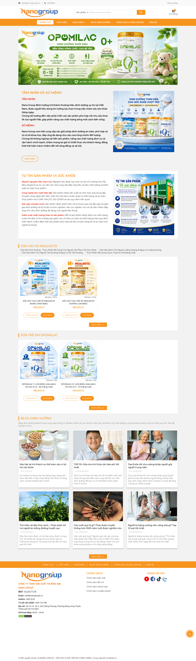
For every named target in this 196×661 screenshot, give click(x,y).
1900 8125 (30, 599)
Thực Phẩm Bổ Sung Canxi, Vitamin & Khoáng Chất (110, 252)
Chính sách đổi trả (95, 582)
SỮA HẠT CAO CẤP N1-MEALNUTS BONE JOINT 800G (39, 302)
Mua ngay (47, 315)
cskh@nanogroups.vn (31, 3)
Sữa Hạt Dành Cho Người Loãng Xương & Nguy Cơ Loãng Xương (130, 250)
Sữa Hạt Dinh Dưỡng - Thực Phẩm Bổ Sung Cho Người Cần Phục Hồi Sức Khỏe (58, 250)
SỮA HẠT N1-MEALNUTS (39, 246)
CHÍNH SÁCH (94, 573)
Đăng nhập (172, 3)
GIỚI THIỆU (61, 22)
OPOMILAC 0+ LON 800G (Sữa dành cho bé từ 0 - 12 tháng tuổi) (78, 385)
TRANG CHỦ (45, 22)
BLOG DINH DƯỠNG (101, 22)
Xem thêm (30, 159)
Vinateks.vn (111, 658)
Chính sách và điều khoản (98, 591)
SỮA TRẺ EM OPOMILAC (39, 335)
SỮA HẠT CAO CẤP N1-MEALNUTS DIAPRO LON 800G (78, 302)
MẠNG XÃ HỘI (156, 573)
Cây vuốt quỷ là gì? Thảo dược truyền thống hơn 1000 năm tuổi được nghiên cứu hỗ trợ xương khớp (98, 528)
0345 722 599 (41, 603)
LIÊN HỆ (153, 22)
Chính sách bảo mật (95, 578)
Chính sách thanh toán (97, 586)
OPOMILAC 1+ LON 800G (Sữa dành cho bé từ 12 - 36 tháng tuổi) (39, 385)
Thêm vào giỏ (31, 315)
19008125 (51, 3)
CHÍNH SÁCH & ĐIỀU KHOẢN (130, 22)
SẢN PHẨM (79, 22)
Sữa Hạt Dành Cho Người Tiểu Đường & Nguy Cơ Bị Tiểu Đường (52, 252)
